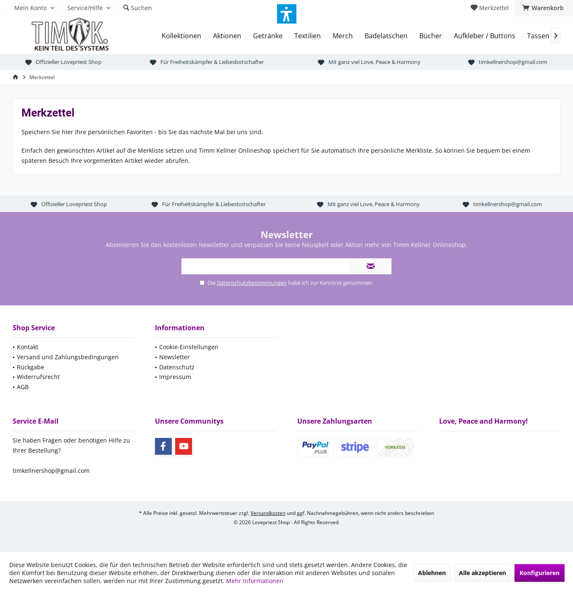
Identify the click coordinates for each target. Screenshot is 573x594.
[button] (286, 14)
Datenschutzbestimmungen (252, 282)
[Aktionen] (227, 36)
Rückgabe (30, 367)
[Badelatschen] (386, 36)
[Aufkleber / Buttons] (484, 36)
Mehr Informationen (254, 581)
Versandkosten (268, 513)
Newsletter (174, 357)
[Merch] (343, 36)
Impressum (175, 377)
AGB (23, 387)
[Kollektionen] (181, 36)
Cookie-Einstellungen (189, 347)
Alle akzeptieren (482, 573)
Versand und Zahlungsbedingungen (68, 357)
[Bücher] (430, 36)
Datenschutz (177, 367)
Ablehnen (432, 573)
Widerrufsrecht (38, 377)
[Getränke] (267, 36)
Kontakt (27, 347)
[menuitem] (544, 8)
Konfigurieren (540, 573)
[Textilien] (307, 36)
